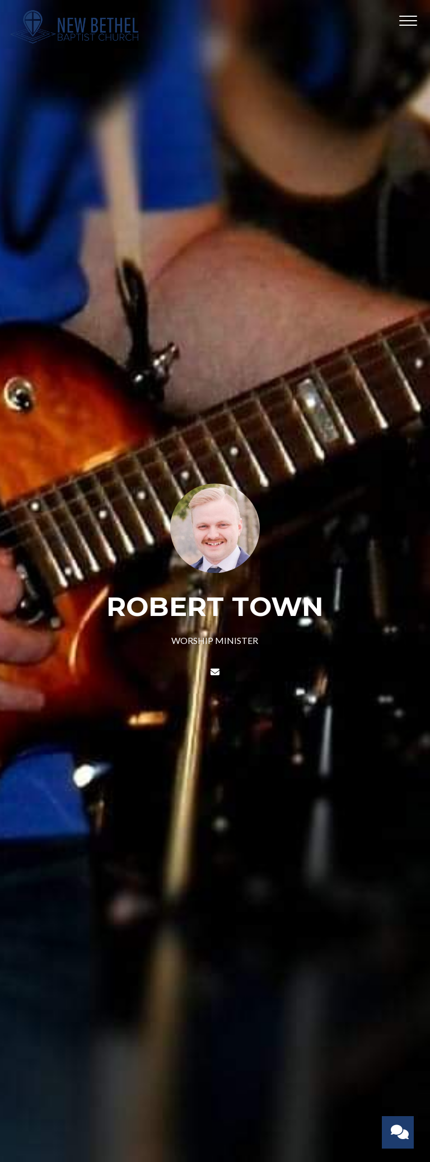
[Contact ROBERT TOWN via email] (215, 671)
